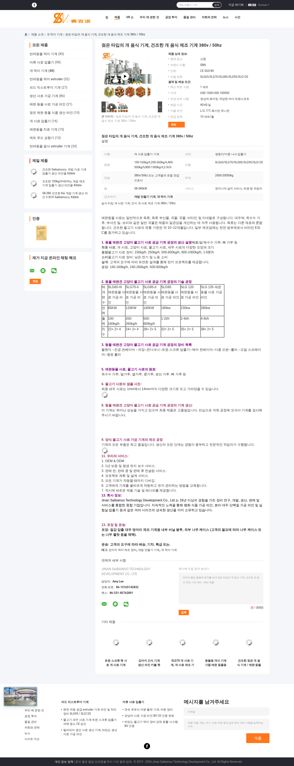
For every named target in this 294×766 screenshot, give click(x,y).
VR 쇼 (130, 17)
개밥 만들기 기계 (148, 550)
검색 (216, 4)
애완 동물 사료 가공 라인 (48, 104)
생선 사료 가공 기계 (44, 96)
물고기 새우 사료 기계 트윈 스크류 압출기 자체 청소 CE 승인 (90, 721)
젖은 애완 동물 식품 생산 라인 (51, 113)
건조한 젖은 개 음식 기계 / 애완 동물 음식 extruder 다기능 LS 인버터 (249, 663)
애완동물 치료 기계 (43, 129)
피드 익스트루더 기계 (45, 87)
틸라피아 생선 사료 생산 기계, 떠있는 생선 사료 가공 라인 (90, 732)
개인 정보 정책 (64, 761)
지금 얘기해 (235, 4)
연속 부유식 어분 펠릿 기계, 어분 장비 (149, 709)
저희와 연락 (209, 17)
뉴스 (225, 17)
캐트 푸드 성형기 (42, 138)
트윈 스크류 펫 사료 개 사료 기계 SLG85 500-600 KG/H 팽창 (116, 663)
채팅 (173, 124)
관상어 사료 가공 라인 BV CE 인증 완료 (149, 715)
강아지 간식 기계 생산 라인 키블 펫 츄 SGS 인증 (149, 663)
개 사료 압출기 (40, 121)
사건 (237, 17)
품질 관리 (189, 17)
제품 (117, 17)
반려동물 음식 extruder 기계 (50, 146)
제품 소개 (37, 34)
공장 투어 (171, 17)
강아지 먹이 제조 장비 (122, 550)
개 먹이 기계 (54, 34)
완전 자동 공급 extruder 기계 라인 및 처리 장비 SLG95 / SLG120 (90, 711)
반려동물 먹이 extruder (46, 79)
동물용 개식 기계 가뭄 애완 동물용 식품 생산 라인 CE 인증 (215, 663)
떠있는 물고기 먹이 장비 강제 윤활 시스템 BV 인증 (151, 724)
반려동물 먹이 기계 (43, 54)
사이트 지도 (32, 739)
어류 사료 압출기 (42, 62)
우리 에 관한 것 (149, 17)
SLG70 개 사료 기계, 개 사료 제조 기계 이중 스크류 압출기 (182, 663)
